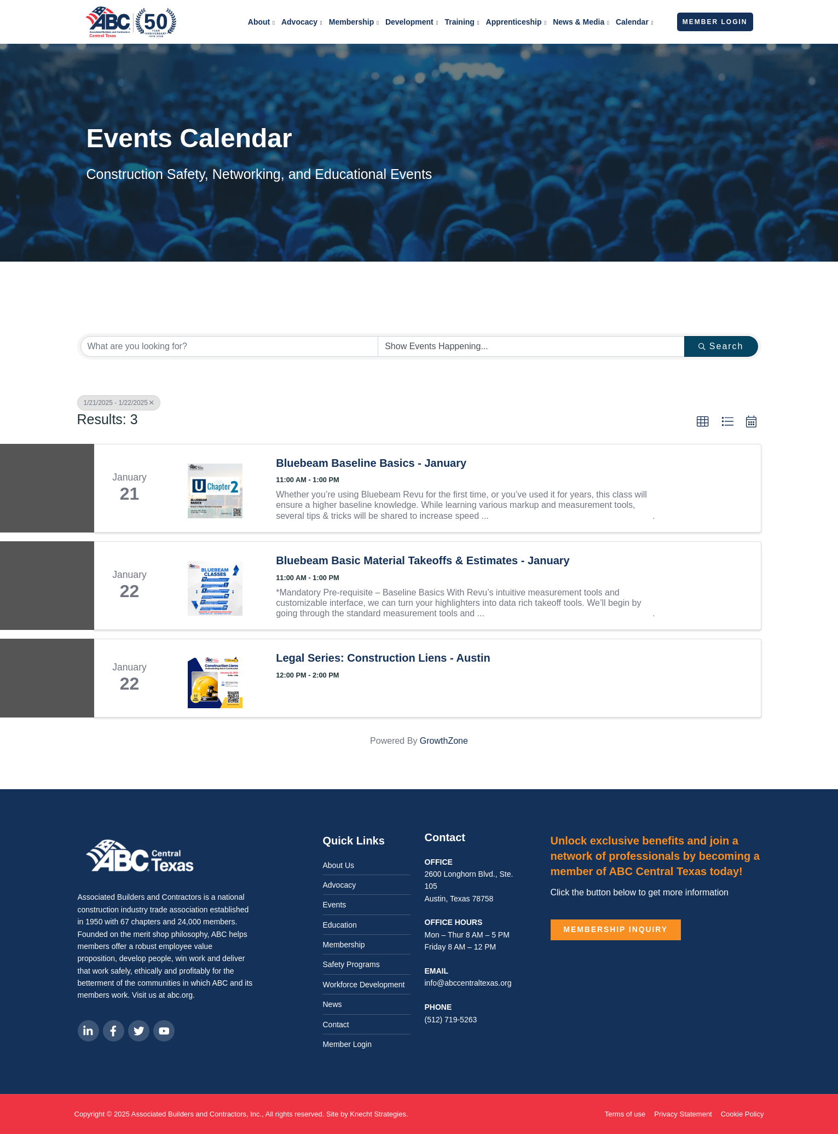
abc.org (180, 995)
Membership (354, 23)
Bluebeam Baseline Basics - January (371, 463)
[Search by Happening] (531, 346)
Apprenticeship (516, 23)
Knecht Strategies (378, 1114)
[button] (703, 422)
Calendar (635, 23)
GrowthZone (444, 740)
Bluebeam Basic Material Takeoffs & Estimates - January (423, 560)
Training (461, 23)
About (261, 23)
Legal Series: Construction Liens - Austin (383, 658)
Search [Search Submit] (721, 346)
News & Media (581, 23)
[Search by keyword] (229, 346)
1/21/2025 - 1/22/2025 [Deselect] (119, 403)
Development (411, 23)
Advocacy (301, 23)
